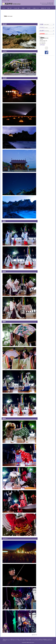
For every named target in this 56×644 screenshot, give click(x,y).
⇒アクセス (42, 44)
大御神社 (13, 4)
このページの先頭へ (35, 634)
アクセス (46, 27)
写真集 (46, 24)
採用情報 (46, 33)
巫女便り (46, 30)
